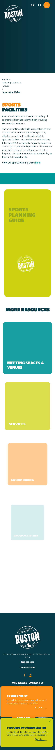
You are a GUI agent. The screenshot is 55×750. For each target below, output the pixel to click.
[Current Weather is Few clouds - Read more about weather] (32, 5)
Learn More (33, 703)
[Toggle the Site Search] (39, 5)
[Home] (13, 12)
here (37, 163)
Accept (38, 708)
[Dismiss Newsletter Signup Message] (50, 721)
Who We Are (19, 683)
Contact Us (36, 683)
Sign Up (38, 739)
